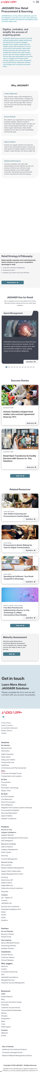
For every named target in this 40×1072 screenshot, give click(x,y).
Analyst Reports (6, 996)
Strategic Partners (7, 948)
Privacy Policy (6, 723)
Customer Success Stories (10, 1007)
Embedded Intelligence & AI (11, 909)
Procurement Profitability (10, 810)
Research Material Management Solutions (17, 1055)
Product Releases (7, 960)
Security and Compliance (10, 906)
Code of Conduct (7, 725)
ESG (2, 974)
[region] (20, 339)
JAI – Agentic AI (6, 898)
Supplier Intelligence (8, 832)
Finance (4, 785)
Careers (4, 969)
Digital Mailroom (7, 885)
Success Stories (7, 955)
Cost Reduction (6, 799)
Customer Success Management (12, 983)
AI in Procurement (7, 796)
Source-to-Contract (8, 844)
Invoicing (4, 877)
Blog (2, 999)
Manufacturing (6, 748)
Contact (4, 733)
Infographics (5, 1018)
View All (19, 476)
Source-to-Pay (6, 830)
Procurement (5, 782)
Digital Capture (6, 883)
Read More (29, 519)
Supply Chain (6, 790)
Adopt (3, 912)
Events (3, 1036)
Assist (3, 917)
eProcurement (6, 865)
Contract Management (9, 859)
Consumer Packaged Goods (11, 773)
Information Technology (9, 788)
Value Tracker (6, 852)
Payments (4, 891)
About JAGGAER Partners (10, 943)
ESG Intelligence (7, 805)
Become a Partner (7, 934)
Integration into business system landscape (16, 808)
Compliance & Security (9, 972)
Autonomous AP (7, 880)
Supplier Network (7, 835)
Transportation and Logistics (11, 776)
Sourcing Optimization (9, 813)
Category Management (9, 849)
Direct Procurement (8, 802)
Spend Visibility (6, 816)
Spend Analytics (7, 847)
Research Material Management (12, 868)
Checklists (5, 1005)
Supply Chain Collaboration (11, 871)
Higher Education (7, 754)
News (3, 1021)
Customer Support (7, 957)
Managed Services (8, 980)
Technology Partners (8, 946)
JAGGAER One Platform (9, 977)
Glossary (4, 1016)
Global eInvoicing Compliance (12, 888)
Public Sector (6, 757)
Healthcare (5, 765)
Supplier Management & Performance (14, 838)
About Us (4, 966)
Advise (3, 915)
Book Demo (11, 282)
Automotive (5, 751)
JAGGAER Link (6, 903)
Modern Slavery (6, 730)
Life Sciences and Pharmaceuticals (13, 768)
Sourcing (4, 856)
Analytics (4, 920)
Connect (4, 900)
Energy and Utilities (8, 760)
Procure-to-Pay (7, 862)
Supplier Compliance (8, 819)
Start (10, 654)
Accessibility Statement (9, 728)
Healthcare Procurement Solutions (14, 1049)
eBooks (4, 1013)
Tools (3, 1024)
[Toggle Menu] (37, 2)
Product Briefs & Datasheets (11, 1010)
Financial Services (7, 762)
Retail (3, 771)
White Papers (6, 1027)
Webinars (4, 1033)
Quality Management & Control (12, 874)
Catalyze (4, 895)
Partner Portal (6, 937)
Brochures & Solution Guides (11, 1002)
